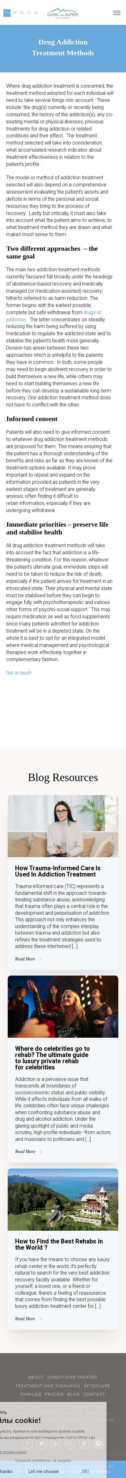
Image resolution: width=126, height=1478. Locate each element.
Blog (74, 1394)
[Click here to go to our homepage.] (63, 13)
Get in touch (19, 673)
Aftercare (97, 1386)
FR (14, 13)
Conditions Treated (73, 1377)
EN (7, 13)
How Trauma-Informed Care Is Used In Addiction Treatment (58, 871)
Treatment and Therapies (47, 1386)
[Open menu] (117, 13)
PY (29, 13)
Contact (94, 1394)
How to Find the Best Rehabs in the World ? (59, 1244)
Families (31, 1394)
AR (36, 13)
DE (22, 13)
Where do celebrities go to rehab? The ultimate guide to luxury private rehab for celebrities (52, 1058)
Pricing (54, 1394)
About (36, 1377)
